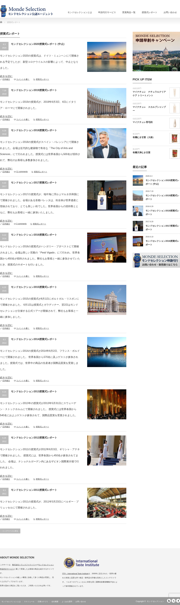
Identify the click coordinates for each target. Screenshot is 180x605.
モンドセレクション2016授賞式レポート (34, 234)
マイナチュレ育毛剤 (143, 122)
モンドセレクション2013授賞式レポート (34, 391)
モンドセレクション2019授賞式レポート (34, 90)
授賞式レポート (149, 12)
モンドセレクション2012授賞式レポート (34, 437)
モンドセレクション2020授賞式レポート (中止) (37, 44)
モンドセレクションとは (80, 12)
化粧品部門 (137, 88)
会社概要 (54, 601)
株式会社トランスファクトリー (24, 565)
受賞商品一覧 (128, 12)
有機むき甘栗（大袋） (144, 137)
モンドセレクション (155, 601)
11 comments (22, 171)
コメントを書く (23, 79)
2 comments (21, 224)
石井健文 (6, 79)
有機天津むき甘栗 (141, 152)
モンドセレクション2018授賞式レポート (34, 130)
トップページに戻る (10, 531)
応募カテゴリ (43, 601)
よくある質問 (67, 601)
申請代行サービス (107, 12)
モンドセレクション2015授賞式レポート (34, 287)
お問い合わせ (170, 12)
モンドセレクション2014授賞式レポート (34, 339)
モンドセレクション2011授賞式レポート (34, 490)
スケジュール (29, 601)
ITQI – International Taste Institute (75, 574)
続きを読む (6, 76)
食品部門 (136, 134)
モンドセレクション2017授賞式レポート (34, 182)
